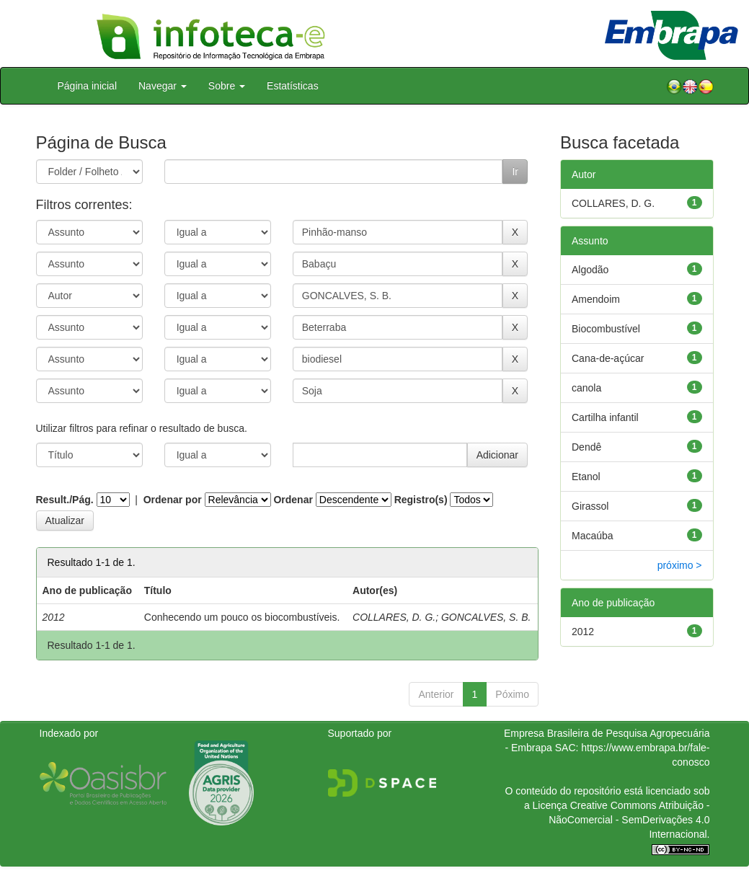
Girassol (590, 506)
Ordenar (292, 499)
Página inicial (88, 86)
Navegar (162, 86)
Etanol (586, 476)
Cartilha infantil (605, 417)
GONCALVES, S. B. (486, 617)
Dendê (586, 447)
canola (586, 388)
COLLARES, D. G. (394, 617)
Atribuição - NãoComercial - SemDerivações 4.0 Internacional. (629, 820)
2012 (583, 631)
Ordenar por (172, 499)
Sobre (226, 86)
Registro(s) (421, 499)
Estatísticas (293, 86)
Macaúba (592, 535)
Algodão (590, 269)
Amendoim (596, 299)
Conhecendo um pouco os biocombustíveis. (242, 617)
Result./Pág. (65, 499)
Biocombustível (606, 329)
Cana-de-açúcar (608, 358)
